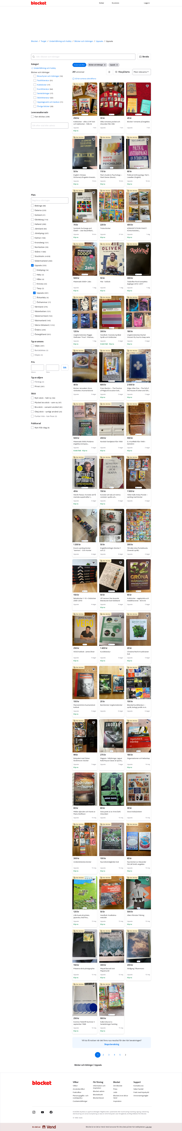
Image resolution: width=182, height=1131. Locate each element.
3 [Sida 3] (108, 1055)
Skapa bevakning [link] (111, 1044)
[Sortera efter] (142, 72)
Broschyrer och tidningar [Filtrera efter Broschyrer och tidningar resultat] (50, 76)
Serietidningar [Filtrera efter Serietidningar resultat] (45, 93)
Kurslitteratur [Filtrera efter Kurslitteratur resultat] (45, 89)
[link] (43, 68)
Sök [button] (64, 367)
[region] (84, 99)
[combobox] (83, 57)
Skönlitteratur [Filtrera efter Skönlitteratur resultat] (45, 97)
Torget (43, 41)
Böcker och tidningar (83, 41)
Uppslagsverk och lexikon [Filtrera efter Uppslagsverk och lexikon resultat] (50, 102)
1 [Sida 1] (97, 1055)
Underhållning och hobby (60, 41)
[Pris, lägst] (37, 368)
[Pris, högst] (52, 368)
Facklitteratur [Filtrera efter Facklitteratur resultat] (45, 80)
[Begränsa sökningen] (49, 200)
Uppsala (99, 41)
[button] (144, 57)
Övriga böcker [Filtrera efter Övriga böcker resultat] (45, 106)
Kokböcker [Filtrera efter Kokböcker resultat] (43, 85)
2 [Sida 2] (103, 1055)
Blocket (34, 41)
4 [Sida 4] (114, 1055)
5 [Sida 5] (120, 1055)
